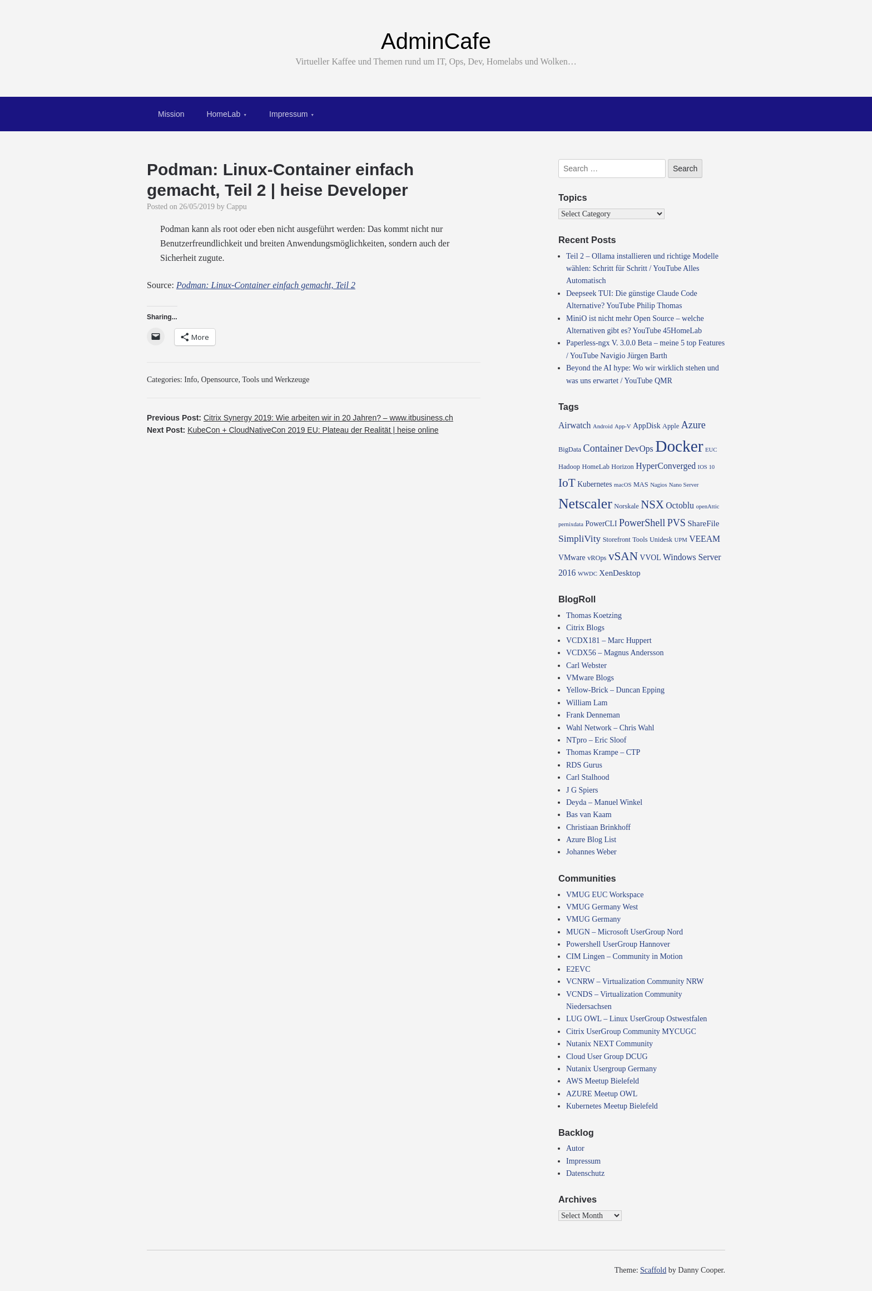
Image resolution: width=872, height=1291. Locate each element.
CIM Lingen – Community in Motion (624, 956)
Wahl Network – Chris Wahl (610, 728)
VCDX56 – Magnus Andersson (614, 653)
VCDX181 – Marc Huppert (609, 640)
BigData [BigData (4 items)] (569, 449)
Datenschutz (585, 1173)
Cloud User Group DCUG (607, 1056)
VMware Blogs (590, 678)
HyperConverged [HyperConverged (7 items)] (666, 466)
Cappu (236, 206)
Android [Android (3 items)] (603, 426)
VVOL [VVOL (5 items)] (650, 557)
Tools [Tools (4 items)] (639, 539)
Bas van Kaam (589, 814)
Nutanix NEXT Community (609, 1044)
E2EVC (578, 969)
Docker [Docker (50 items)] (679, 446)
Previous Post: (300, 417)
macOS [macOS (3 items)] (622, 485)
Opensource (220, 379)
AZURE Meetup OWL (601, 1094)
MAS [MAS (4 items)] (640, 484)
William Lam (586, 703)
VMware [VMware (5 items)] (572, 557)
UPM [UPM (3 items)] (681, 540)
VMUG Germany (593, 919)
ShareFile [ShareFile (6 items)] (703, 523)
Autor (575, 1148)
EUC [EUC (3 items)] (711, 450)
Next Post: (293, 430)
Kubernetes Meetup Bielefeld (612, 1106)
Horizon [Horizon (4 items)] (622, 467)
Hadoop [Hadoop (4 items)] (569, 467)
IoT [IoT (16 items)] (567, 482)
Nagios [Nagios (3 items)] (658, 485)
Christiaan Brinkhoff (598, 827)
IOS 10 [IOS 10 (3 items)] (706, 467)
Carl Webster (586, 665)
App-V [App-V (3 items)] (623, 426)
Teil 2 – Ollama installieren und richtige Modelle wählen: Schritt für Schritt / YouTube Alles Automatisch (642, 268)
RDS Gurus (584, 765)
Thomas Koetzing (594, 615)
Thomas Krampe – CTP (603, 752)
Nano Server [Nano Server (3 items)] (684, 485)
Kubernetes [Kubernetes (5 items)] (594, 484)
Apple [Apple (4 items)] (670, 426)
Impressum (288, 114)
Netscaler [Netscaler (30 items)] (585, 504)
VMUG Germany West (602, 907)
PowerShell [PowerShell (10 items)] (642, 522)
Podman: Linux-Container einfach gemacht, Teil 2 (265, 285)
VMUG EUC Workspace (604, 895)
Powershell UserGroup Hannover (618, 944)
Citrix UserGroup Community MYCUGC (631, 1031)
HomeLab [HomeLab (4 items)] (596, 467)
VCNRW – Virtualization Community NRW (635, 981)
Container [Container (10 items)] (603, 448)
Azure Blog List (591, 839)
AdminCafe (436, 41)
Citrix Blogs (585, 628)
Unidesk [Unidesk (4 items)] (661, 539)
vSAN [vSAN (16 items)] (623, 556)
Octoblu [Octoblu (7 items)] (680, 505)
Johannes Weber (591, 852)
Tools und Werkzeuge (275, 379)
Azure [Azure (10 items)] (693, 425)
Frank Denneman (593, 715)
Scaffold (653, 1270)
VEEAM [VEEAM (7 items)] (704, 538)
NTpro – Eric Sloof (596, 740)
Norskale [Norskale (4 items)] (626, 506)
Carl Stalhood (587, 777)
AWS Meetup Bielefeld (602, 1081)
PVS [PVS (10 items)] (676, 522)
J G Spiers (582, 790)
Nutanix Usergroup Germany (611, 1069)
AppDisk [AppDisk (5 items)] (646, 426)
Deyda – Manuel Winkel (604, 802)
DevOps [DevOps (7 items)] (639, 448)
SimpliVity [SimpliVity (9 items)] (579, 538)
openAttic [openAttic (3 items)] (707, 506)
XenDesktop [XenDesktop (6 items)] (619, 572)
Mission (171, 114)
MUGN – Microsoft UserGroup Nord (624, 932)
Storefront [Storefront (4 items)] (617, 539)
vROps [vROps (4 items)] (596, 558)
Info (190, 379)
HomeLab (223, 114)
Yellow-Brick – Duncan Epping (615, 690)
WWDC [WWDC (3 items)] (587, 574)
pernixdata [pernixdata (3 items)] (570, 524)
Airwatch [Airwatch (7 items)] (574, 425)
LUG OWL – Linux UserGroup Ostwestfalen (636, 1019)
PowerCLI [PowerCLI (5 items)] (601, 524)
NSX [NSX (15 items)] (652, 504)
